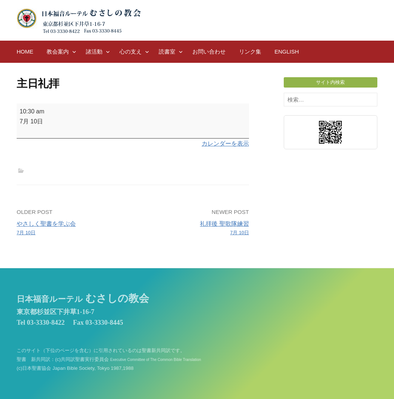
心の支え (130, 51)
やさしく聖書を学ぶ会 (72, 229)
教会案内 (58, 51)
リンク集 (250, 51)
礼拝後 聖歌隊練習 (193, 229)
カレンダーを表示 (225, 143)
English (287, 51)
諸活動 (94, 51)
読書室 (167, 51)
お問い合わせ (209, 51)
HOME (25, 51)
